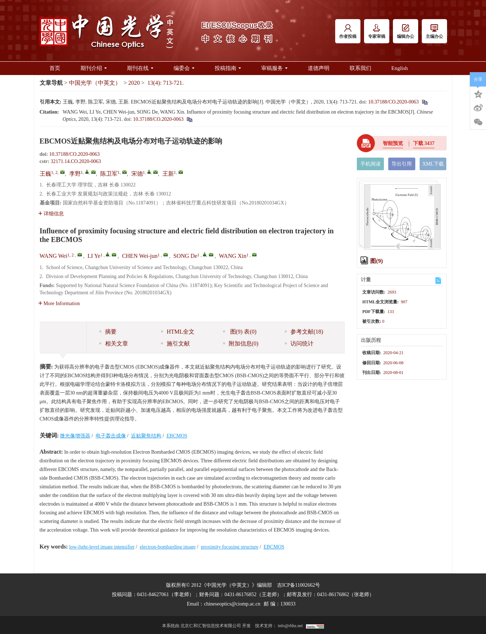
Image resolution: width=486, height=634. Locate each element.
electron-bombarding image (168, 547)
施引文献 (175, 343)
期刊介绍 (93, 68)
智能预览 (393, 143)
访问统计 (299, 343)
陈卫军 (109, 174)
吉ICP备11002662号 (298, 585)
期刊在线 (140, 68)
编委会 (184, 68)
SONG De (185, 256)
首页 (54, 68)
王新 (168, 174)
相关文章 (113, 343)
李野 (75, 174)
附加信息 (241, 343)
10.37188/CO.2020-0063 (393, 102)
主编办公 (434, 31)
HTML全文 (177, 332)
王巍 (45, 174)
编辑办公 (405, 31)
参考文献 (304, 332)
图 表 (240, 332)
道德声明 (318, 68)
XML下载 (433, 164)
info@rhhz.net (290, 625)
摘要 (108, 332)
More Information (59, 303)
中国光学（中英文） (95, 83)
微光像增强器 (75, 436)
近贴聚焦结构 (146, 436)
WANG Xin (232, 256)
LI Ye (94, 256)
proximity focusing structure (229, 547)
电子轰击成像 (111, 436)
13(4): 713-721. (166, 83)
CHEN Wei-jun (139, 256)
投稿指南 (228, 68)
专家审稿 (376, 31)
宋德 (137, 174)
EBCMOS (177, 436)
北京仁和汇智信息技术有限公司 (210, 625)
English (399, 68)
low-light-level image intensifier (102, 547)
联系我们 (360, 68)
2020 (134, 83)
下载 (424, 143)
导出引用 (401, 164)
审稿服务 (274, 68)
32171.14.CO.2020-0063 (76, 161)
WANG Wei (53, 256)
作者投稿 (347, 31)
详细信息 (51, 213)
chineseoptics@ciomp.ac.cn (232, 604)
